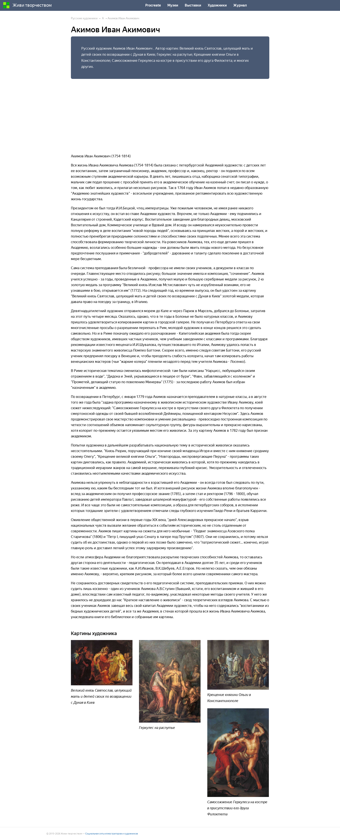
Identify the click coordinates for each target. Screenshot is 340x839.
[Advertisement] (170, 114)
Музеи (172, 5)
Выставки (193, 5)
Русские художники (84, 18)
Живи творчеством (27, 5)
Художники (217, 5)
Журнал (240, 5)
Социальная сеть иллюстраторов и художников (111, 833)
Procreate (153, 5)
